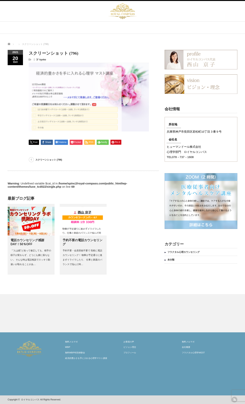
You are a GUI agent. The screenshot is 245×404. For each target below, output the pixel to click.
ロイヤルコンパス (30, 399)
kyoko (42, 59)
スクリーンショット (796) (48, 123)
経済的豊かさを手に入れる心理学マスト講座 (86, 358)
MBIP (67, 347)
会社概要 (186, 347)
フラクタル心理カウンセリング (183, 252)
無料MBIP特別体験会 (75, 352)
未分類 (170, 259)
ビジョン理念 (129, 347)
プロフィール (129, 352)
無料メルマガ (71, 342)
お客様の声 (128, 342)
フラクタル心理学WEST (193, 352)
